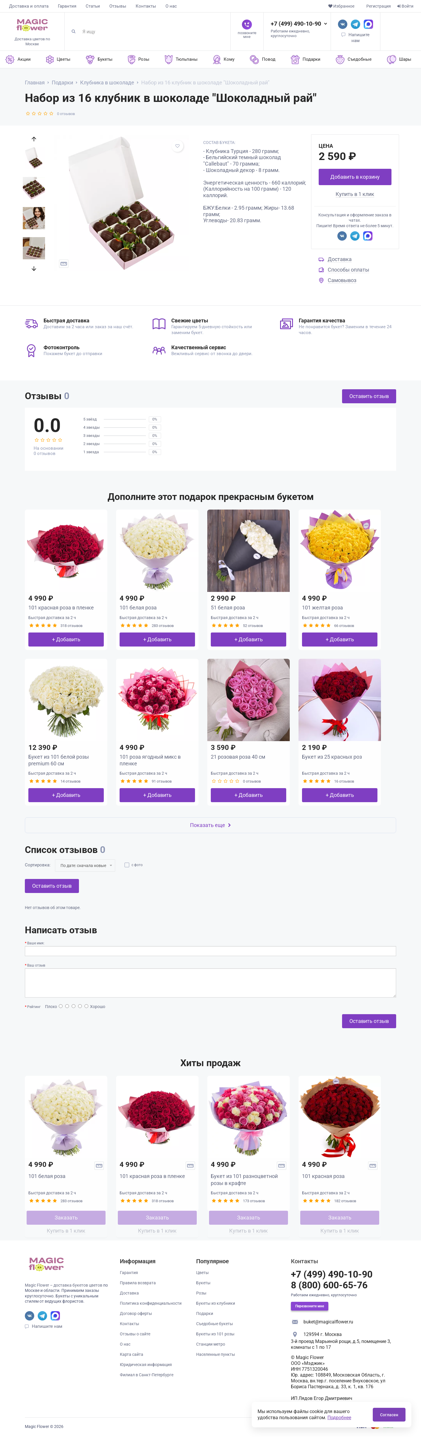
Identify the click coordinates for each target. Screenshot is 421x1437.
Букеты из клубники (215, 1303)
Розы (201, 1293)
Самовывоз (342, 280)
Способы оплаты (348, 270)
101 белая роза (138, 607)
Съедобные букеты (214, 1323)
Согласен (389, 1414)
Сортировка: (38, 865)
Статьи (93, 6)
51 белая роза (228, 607)
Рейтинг (34, 1007)
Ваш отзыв (36, 965)
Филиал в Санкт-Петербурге (146, 1374)
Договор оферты (136, 1313)
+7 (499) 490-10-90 (296, 23)
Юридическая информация (146, 1364)
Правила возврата (138, 1282)
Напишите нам (47, 1326)
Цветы (202, 1272)
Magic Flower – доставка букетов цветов (63, 1285)
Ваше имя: (35, 943)
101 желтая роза (322, 607)
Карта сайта (131, 1354)
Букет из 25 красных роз (332, 757)
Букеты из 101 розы (215, 1334)
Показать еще (210, 825)
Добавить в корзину (355, 177)
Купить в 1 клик (355, 194)
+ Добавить (66, 639)
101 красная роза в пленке (61, 607)
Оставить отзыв (369, 396)
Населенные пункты (215, 1354)
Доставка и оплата (29, 6)
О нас (171, 6)
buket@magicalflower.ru (328, 1322)
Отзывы (117, 6)
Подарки (204, 1313)
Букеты (203, 1282)
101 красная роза (323, 1176)
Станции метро (210, 1344)
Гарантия (67, 6)
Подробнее (339, 1417)
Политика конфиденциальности (151, 1303)
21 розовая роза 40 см (238, 757)
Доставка (340, 259)
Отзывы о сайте (135, 1334)
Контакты (146, 6)
